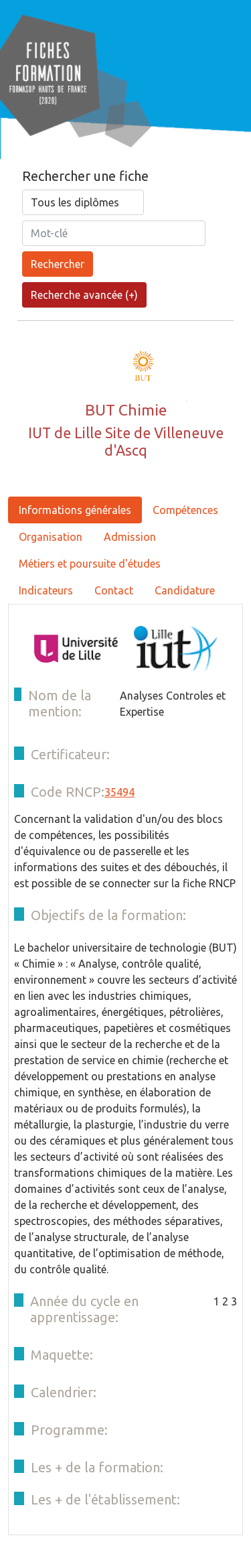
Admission (130, 537)
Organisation (50, 537)
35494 (119, 792)
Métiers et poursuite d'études (90, 564)
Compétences (185, 510)
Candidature (185, 590)
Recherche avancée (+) (84, 295)
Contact (113, 590)
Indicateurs (46, 590)
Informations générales (75, 510)
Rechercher (57, 264)
